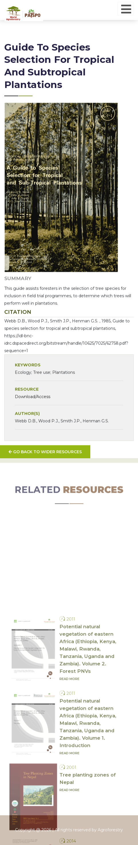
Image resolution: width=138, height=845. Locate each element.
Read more (69, 744)
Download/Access (32, 408)
